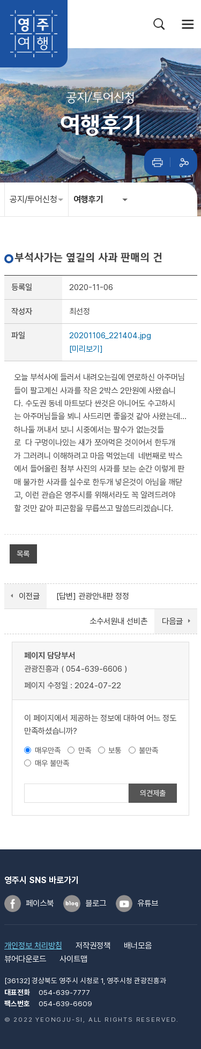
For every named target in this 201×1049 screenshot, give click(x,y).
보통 (114, 750)
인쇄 (157, 162)
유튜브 (147, 903)
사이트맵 (73, 959)
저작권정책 (93, 946)
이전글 (29, 596)
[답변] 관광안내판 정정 (92, 596)
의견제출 (153, 792)
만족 (84, 750)
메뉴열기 (188, 24)
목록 (23, 553)
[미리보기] (86, 349)
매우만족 (48, 750)
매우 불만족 (52, 762)
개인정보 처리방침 (33, 946)
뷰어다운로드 (25, 959)
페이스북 (40, 903)
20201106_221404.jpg (110, 335)
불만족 (148, 750)
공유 (183, 162)
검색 (159, 24)
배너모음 (138, 946)
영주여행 (34, 33)
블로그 (95, 903)
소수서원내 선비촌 (118, 621)
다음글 (172, 621)
